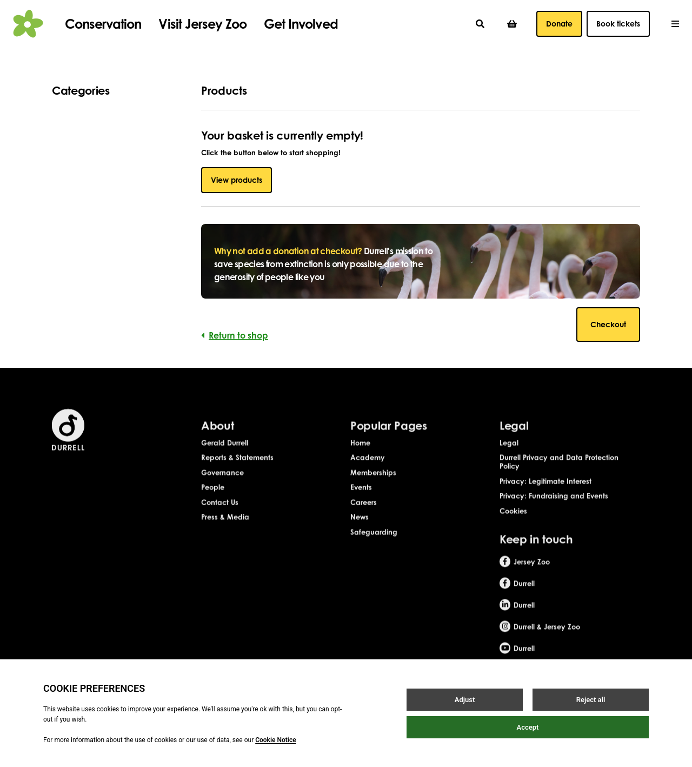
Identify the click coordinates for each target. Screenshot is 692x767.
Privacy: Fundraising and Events (554, 510)
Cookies (513, 525)
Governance (222, 486)
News (359, 531)
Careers (363, 516)
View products (236, 179)
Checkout (608, 324)
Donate (559, 23)
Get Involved (300, 24)
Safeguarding (373, 546)
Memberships (373, 486)
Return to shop (234, 335)
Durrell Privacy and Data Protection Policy (559, 476)
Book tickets (618, 23)
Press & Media (225, 531)
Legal (509, 457)
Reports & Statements (237, 472)
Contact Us (219, 516)
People (212, 502)
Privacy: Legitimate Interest (545, 495)
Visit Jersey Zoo (202, 24)
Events (361, 502)
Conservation (103, 24)
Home (360, 457)
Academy (367, 472)
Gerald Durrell (224, 457)
